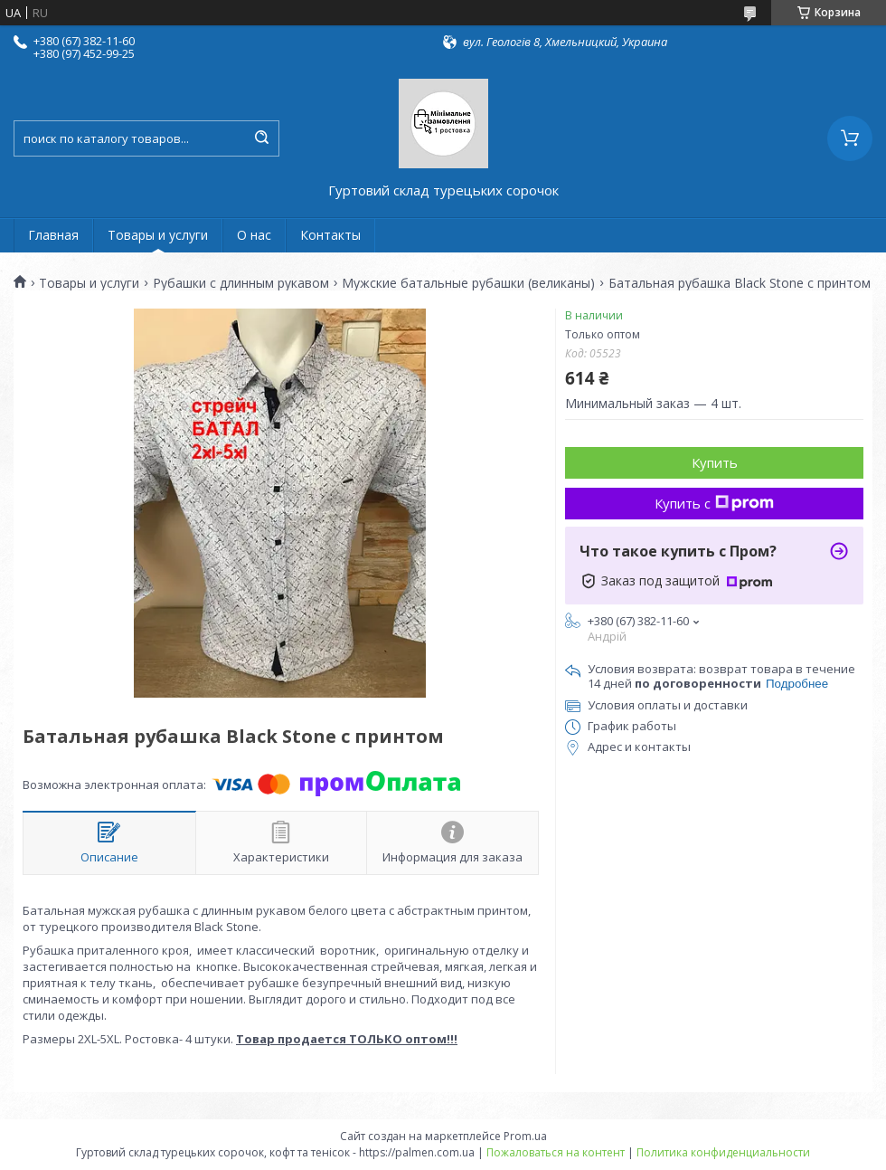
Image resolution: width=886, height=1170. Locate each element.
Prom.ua (525, 1136)
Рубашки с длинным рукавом (241, 283)
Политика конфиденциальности (723, 1152)
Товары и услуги (158, 234)
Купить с (714, 503)
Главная (53, 234)
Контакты (330, 234)
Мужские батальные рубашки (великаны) (468, 283)
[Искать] (261, 138)
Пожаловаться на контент (555, 1152)
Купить (715, 462)
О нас (254, 234)
